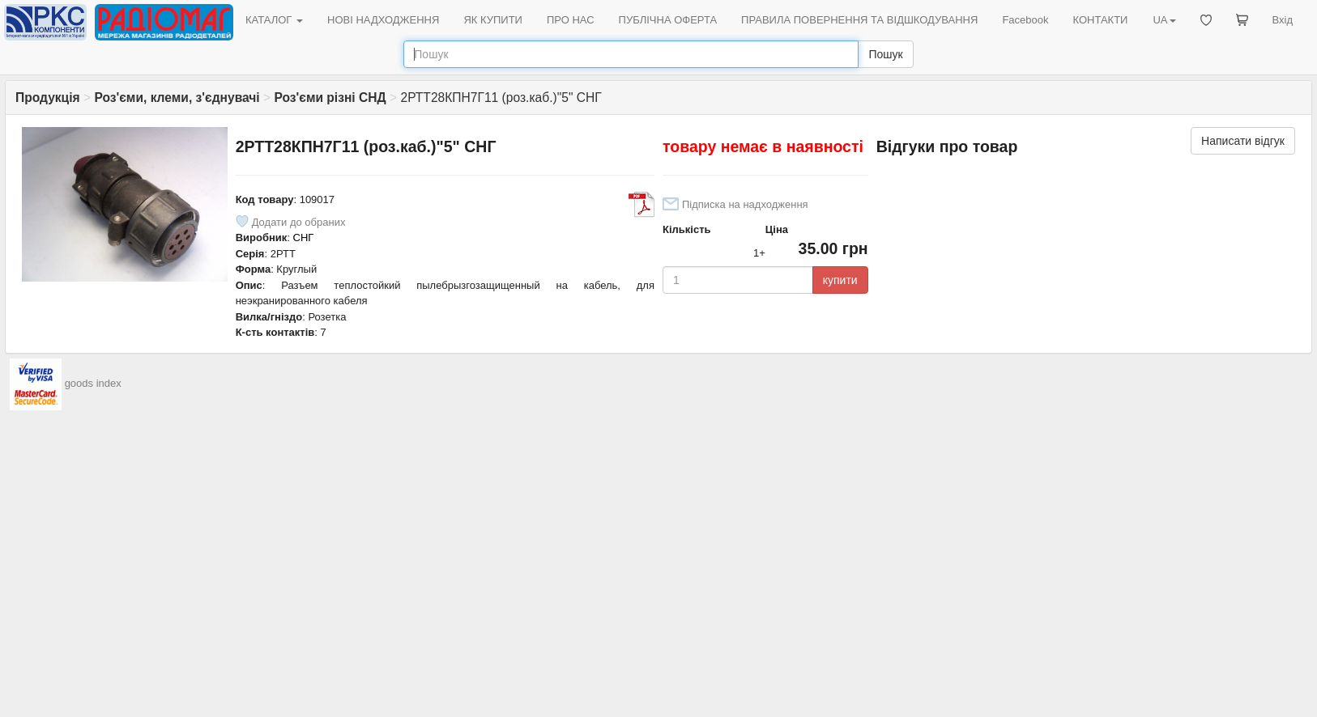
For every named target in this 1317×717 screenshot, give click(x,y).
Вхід (1283, 20)
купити (840, 280)
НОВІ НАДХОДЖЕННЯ (383, 20)
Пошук (885, 54)
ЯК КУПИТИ (492, 20)
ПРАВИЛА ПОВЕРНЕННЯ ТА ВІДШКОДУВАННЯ (859, 20)
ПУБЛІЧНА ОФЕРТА (668, 20)
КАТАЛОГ (274, 20)
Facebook (1025, 20)
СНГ (303, 237)
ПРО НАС (571, 20)
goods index (93, 383)
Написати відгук (1243, 140)
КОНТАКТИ (1099, 20)
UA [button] (1164, 20)
